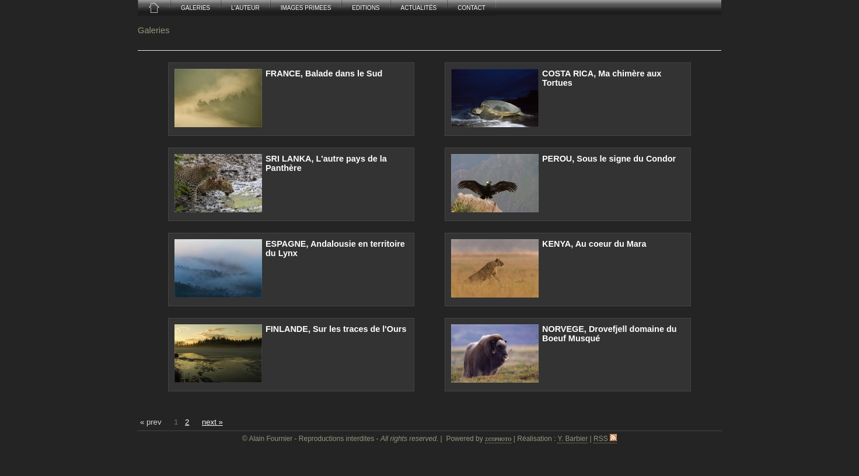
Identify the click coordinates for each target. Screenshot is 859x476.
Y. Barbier (572, 439)
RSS (605, 439)
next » (212, 422)
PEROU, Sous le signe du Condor (609, 158)
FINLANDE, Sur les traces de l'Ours (336, 329)
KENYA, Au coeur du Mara (594, 244)
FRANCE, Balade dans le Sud (324, 73)
